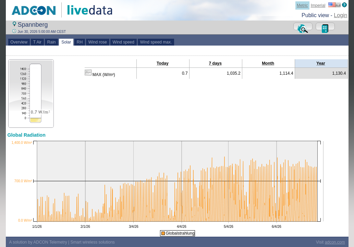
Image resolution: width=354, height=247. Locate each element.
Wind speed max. (156, 42)
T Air (37, 42)
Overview (19, 42)
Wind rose (97, 42)
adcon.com (335, 242)
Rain (51, 42)
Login (340, 15)
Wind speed (123, 42)
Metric (302, 5)
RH (79, 42)
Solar (66, 42)
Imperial (318, 5)
